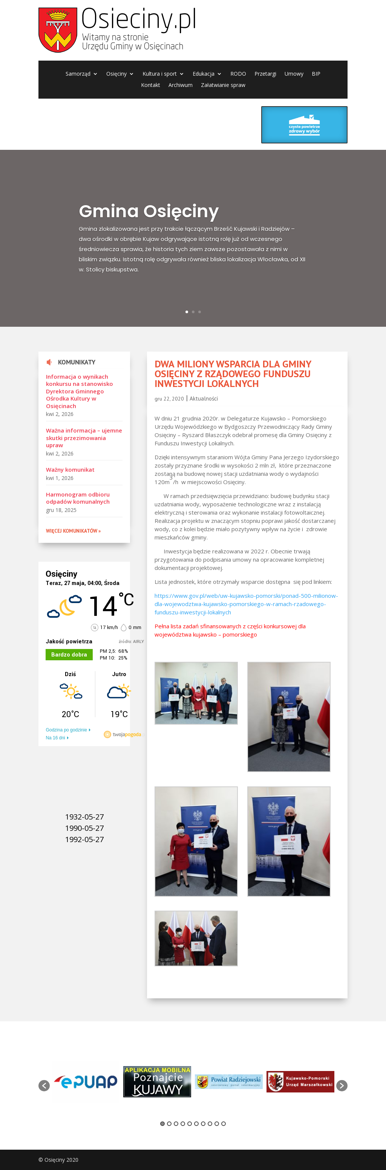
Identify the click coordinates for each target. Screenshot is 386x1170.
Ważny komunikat (70, 469)
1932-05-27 (84, 817)
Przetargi (265, 74)
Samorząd (78, 74)
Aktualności (204, 398)
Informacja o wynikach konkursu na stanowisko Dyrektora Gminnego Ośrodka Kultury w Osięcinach (79, 391)
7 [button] (203, 1123)
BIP (316, 74)
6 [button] (196, 1123)
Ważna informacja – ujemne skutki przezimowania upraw (84, 438)
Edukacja (203, 74)
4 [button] (183, 1123)
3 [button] (176, 1123)
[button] (44, 1085)
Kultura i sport (159, 74)
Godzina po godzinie (66, 730)
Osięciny (116, 74)
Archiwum (180, 85)
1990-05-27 (84, 828)
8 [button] (210, 1123)
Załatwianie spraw (223, 85)
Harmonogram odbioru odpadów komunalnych (78, 498)
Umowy (294, 74)
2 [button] (169, 1123)
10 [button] (223, 1123)
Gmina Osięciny (149, 218)
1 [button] (162, 1123)
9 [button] (216, 1123)
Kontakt (150, 85)
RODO (238, 74)
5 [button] (189, 1123)
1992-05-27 (84, 839)
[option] (85, 1082)
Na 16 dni (55, 737)
